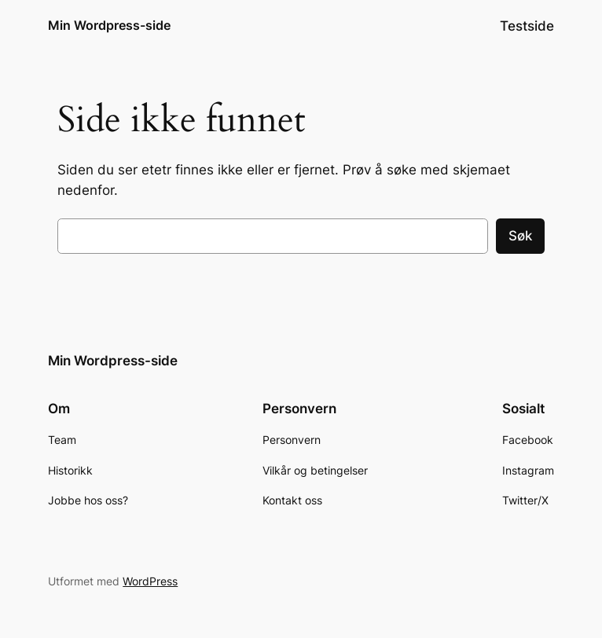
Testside (527, 26)
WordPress (150, 581)
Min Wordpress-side (109, 25)
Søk (520, 236)
